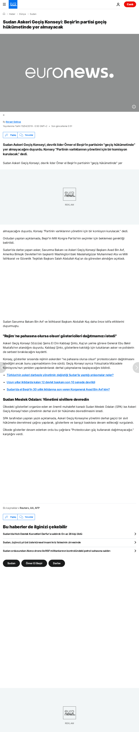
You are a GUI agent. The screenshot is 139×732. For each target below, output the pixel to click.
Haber (12, 14)
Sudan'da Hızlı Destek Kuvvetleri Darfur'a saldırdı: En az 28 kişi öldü (42, 533)
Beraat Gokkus (13, 121)
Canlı (130, 4)
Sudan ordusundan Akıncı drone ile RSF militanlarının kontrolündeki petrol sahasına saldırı (56, 550)
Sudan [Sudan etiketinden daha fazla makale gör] (11, 563)
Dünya (22, 14)
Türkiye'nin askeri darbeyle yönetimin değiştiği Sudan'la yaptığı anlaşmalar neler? (60, 375)
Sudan (33, 14)
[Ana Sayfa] (4, 14)
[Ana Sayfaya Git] (13, 4)
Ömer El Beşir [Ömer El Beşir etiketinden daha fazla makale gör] (34, 563)
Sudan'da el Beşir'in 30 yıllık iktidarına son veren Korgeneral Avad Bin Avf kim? (58, 389)
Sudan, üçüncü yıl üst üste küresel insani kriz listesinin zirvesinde (42, 542)
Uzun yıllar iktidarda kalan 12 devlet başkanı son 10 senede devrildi (51, 382)
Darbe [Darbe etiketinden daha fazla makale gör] (56, 563)
